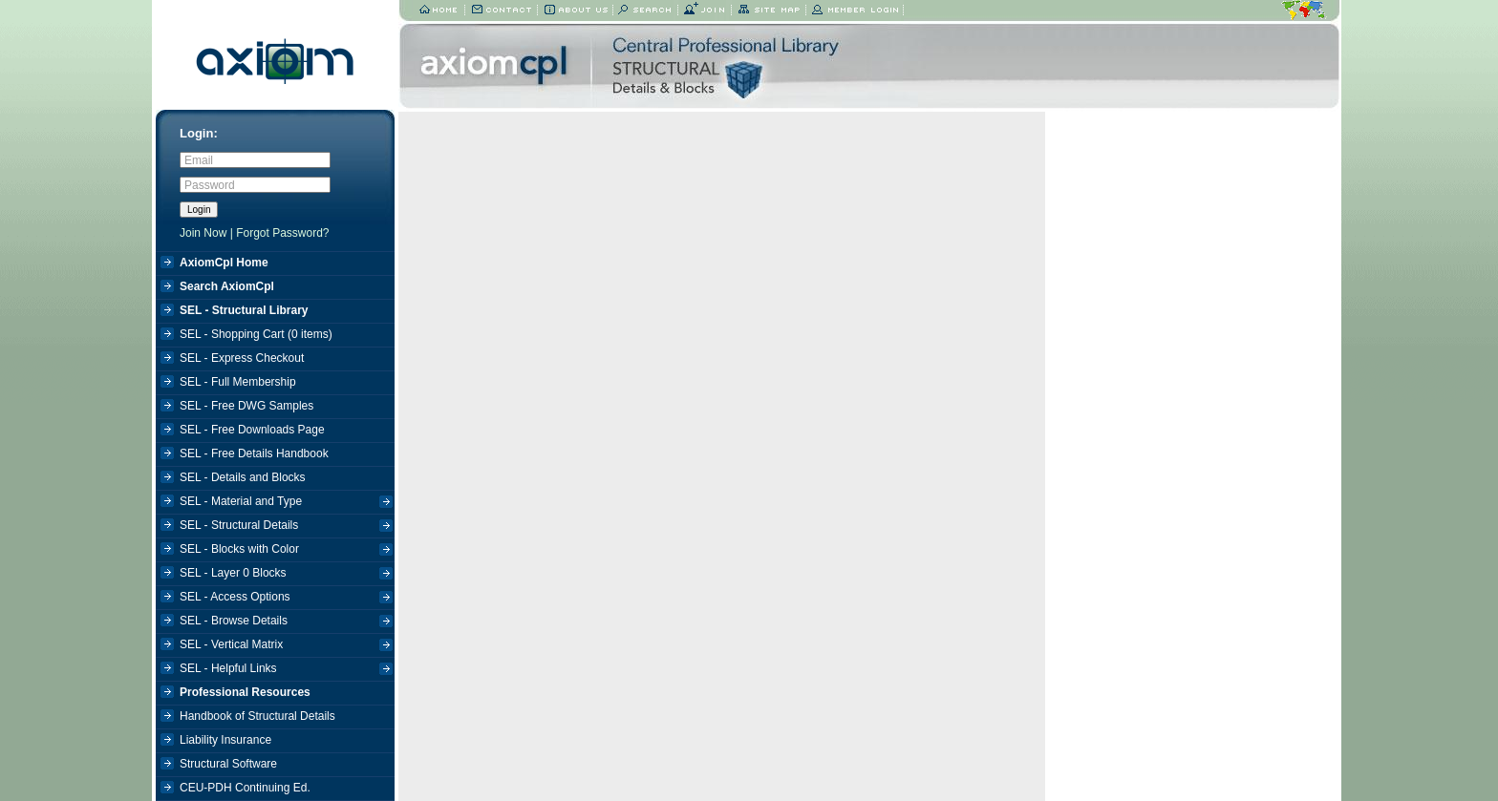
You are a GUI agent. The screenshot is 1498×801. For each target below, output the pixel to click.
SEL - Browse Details (286, 623)
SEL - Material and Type (286, 504)
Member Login (855, 10)
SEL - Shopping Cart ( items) (256, 334)
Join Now (705, 10)
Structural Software (228, 763)
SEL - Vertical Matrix (286, 647)
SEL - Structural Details (286, 527)
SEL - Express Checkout (242, 358)
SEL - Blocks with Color (286, 551)
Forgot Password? (282, 233)
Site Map (769, 10)
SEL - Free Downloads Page (252, 429)
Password (209, 185)
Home (439, 10)
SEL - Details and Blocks (243, 477)
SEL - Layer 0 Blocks (286, 575)
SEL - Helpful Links (286, 671)
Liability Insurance (225, 740)
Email (198, 160)
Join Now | (208, 233)
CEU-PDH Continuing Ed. (245, 787)
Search (645, 10)
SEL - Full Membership (238, 382)
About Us (575, 10)
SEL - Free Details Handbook (254, 453)
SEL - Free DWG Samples (246, 405)
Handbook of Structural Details (257, 716)
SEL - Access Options (286, 599)
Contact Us (501, 10)
